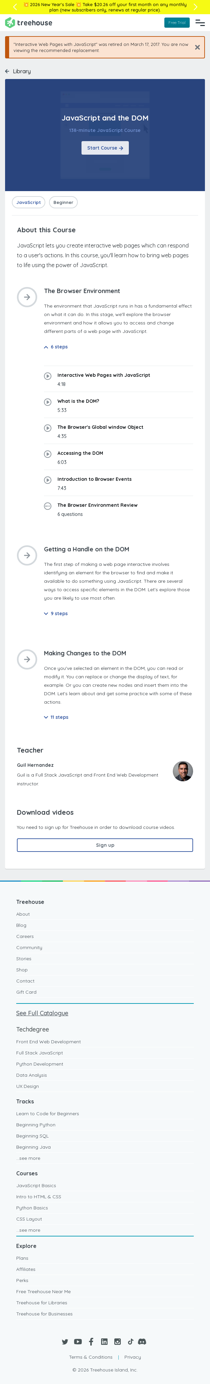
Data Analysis (31, 1075)
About (23, 914)
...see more (28, 1158)
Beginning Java (33, 1147)
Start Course (105, 148)
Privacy (132, 1357)
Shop (22, 970)
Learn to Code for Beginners (47, 1114)
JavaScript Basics (36, 1185)
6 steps (56, 347)
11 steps (56, 717)
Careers (25, 936)
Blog (21, 925)
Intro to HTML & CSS (38, 1197)
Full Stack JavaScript (39, 1053)
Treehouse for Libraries (41, 1303)
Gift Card (26, 992)
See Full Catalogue (42, 1013)
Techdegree (32, 1029)
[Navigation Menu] (200, 23)
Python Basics (32, 1208)
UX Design (27, 1086)
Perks (22, 1280)
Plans (22, 1258)
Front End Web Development (48, 1042)
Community (29, 947)
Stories (23, 959)
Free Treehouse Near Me (43, 1291)
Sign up (105, 845)
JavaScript (28, 202)
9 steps (56, 613)
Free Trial (177, 22)
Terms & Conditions (91, 1357)
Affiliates (26, 1269)
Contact (25, 981)
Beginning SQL (32, 1136)
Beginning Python (35, 1125)
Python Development (39, 1064)
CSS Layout (29, 1219)
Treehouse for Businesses (44, 1314)
